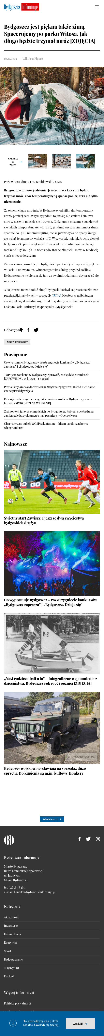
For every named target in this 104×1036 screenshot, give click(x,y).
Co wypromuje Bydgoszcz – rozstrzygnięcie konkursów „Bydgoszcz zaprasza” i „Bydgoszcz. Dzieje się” (47, 364)
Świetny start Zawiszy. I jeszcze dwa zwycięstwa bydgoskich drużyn (44, 520)
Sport (7, 951)
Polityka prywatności (17, 1003)
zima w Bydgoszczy (17, 341)
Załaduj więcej (50, 819)
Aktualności (11, 917)
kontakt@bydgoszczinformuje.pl (34, 892)
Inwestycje (11, 926)
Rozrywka (10, 942)
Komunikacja (12, 934)
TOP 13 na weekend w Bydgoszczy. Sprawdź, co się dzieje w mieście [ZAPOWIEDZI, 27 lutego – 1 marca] (46, 377)
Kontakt (9, 976)
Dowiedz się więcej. (46, 1025)
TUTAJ (56, 295)
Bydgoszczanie (13, 959)
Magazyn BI (11, 968)
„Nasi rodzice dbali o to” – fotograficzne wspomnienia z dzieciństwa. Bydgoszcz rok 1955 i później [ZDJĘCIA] (50, 681)
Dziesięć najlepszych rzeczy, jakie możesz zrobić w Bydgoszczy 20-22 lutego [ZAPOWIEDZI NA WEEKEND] (48, 401)
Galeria (13, 162)
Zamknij (78, 1023)
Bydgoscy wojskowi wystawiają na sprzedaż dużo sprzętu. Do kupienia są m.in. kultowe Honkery (45, 770)
